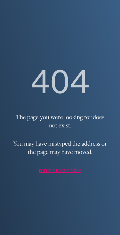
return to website (60, 170)
